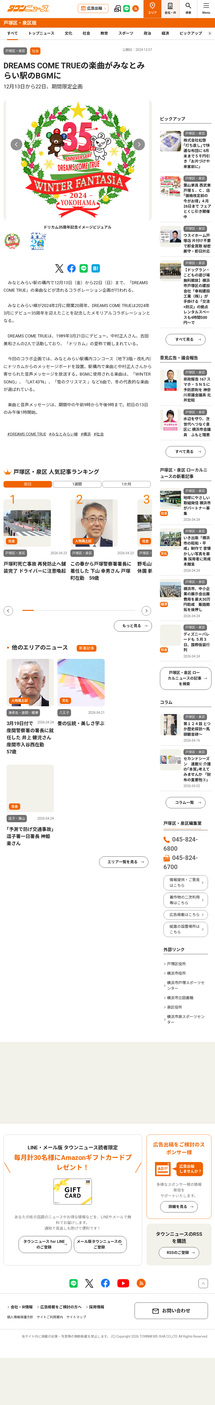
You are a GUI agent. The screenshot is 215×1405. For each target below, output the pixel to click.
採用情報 (96, 1307)
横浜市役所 (176, 973)
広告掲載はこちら (185, 914)
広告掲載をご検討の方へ (61, 1307)
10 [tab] (129, 610)
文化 (68, 33)
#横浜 (86, 434)
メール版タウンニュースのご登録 (99, 1244)
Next (139, 144)
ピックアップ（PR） (197, 33)
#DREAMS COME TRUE (26, 434)
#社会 (99, 434)
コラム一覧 (184, 802)
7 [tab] (95, 610)
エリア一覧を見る (123, 862)
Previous (16, 144)
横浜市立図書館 (180, 998)
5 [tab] (73, 610)
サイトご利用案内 (50, 1317)
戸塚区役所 (176, 964)
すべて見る (184, 339)
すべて (12, 33)
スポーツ (125, 33)
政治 (147, 33)
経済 (165, 33)
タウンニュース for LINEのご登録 (44, 1244)
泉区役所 (174, 1007)
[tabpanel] (78, 164)
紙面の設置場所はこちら (185, 929)
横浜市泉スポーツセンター (186, 1020)
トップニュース (41, 33)
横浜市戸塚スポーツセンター (186, 986)
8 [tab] (107, 610)
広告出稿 (94, 8)
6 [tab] (84, 610)
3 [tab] (50, 610)
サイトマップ (76, 1317)
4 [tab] (62, 610)
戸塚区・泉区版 (20, 23)
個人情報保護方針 (20, 1317)
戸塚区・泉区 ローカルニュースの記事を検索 (184, 678)
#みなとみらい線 (63, 434)
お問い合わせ (176, 1311)
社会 (86, 33)
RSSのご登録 (178, 1252)
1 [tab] (28, 610)
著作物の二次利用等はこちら (185, 900)
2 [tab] (39, 610)
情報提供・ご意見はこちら (185, 883)
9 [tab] (118, 610)
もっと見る (131, 626)
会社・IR (170, 12)
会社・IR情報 (22, 1307)
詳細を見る (177, 1206)
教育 (104, 33)
